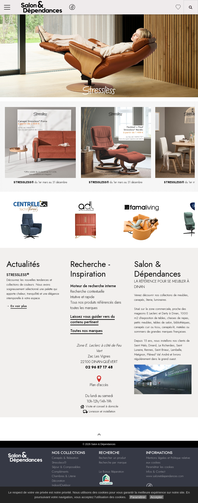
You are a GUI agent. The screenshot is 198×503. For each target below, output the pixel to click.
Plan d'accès (99, 384)
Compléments (60, 471)
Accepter (156, 497)
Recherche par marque (112, 462)
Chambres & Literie (64, 476)
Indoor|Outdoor (61, 485)
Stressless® (59, 462)
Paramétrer (138, 497)
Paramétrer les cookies (160, 467)
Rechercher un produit (112, 458)
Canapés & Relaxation (65, 458)
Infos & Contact (155, 471)
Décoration (58, 480)
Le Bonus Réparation (111, 471)
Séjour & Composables (66, 467)
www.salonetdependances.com (165, 476)
